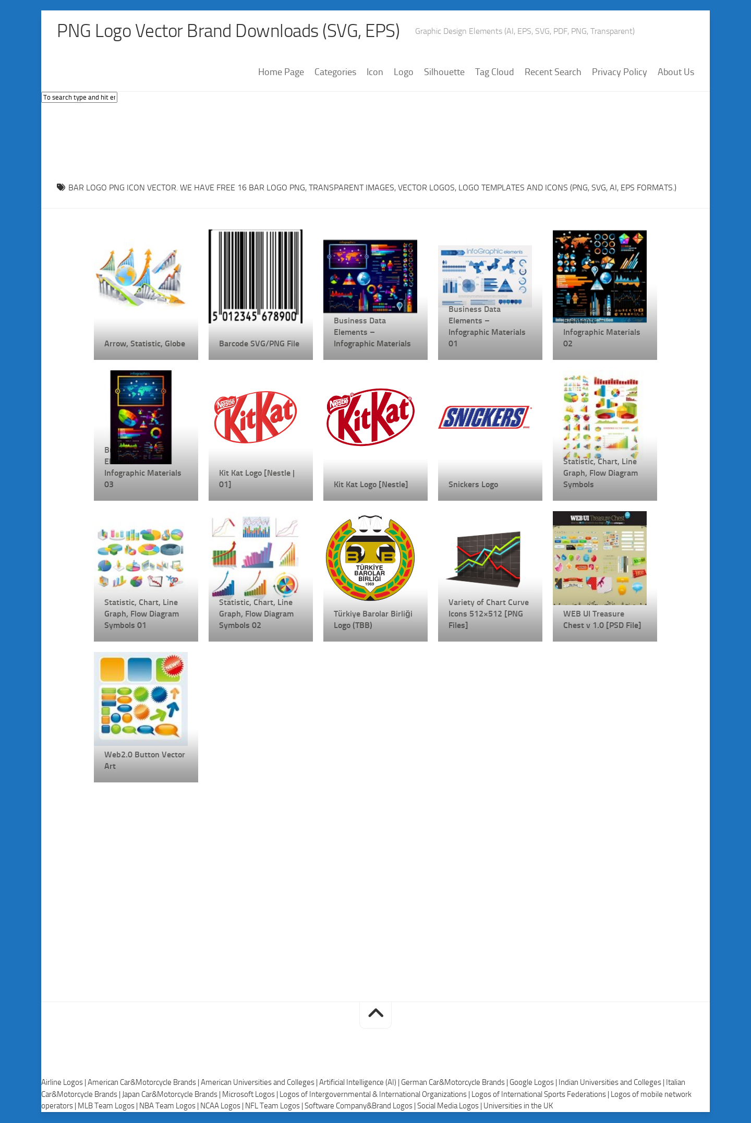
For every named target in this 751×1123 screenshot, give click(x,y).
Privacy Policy (619, 72)
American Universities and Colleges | (260, 1083)
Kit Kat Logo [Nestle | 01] (257, 479)
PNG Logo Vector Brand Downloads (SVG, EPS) (232, 31)
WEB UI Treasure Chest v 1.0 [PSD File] (602, 620)
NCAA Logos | (222, 1106)
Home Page (281, 72)
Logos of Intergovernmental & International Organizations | (375, 1095)
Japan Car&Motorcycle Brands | (172, 1095)
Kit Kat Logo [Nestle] (371, 485)
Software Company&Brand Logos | (361, 1106)
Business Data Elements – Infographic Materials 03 (142, 467)
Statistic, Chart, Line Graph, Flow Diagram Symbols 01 (141, 614)
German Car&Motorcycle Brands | (455, 1083)
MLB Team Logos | (108, 1106)
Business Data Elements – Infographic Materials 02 (601, 327)
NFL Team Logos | (275, 1106)
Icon (375, 72)
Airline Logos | (64, 1083)
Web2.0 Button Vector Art (144, 760)
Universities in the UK (518, 1106)
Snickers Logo (473, 485)
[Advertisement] (375, 140)
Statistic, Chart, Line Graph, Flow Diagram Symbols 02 (256, 614)
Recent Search (553, 72)
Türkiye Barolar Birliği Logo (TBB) (373, 620)
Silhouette (444, 72)
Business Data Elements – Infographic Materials (372, 332)
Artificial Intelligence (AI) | (360, 1083)
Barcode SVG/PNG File (259, 344)
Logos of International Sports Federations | (541, 1095)
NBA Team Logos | (169, 1106)
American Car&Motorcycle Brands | (144, 1083)
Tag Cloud (494, 72)
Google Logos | (534, 1083)
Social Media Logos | (450, 1106)
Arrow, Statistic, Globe (144, 344)
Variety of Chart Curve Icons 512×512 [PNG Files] (489, 614)
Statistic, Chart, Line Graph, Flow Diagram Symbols (600, 473)
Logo (404, 72)
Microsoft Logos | (251, 1095)
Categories (335, 72)
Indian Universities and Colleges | (612, 1083)
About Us (676, 72)
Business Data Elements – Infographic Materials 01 (487, 327)
